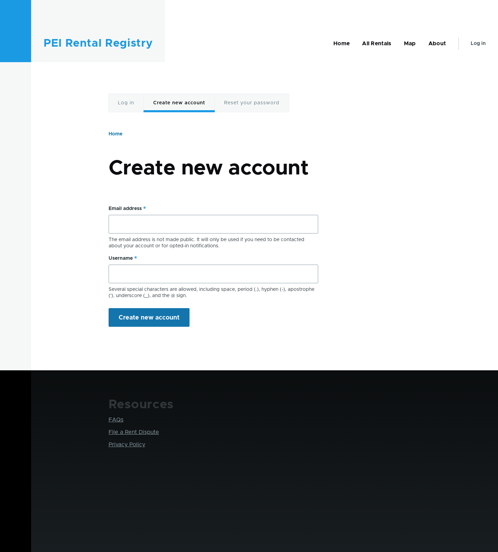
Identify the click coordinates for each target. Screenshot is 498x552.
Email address (125, 208)
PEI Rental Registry (98, 43)
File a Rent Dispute (134, 432)
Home (115, 134)
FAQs (116, 419)
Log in (478, 43)
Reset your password (251, 103)
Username (121, 258)
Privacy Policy (127, 444)
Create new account (179, 103)
